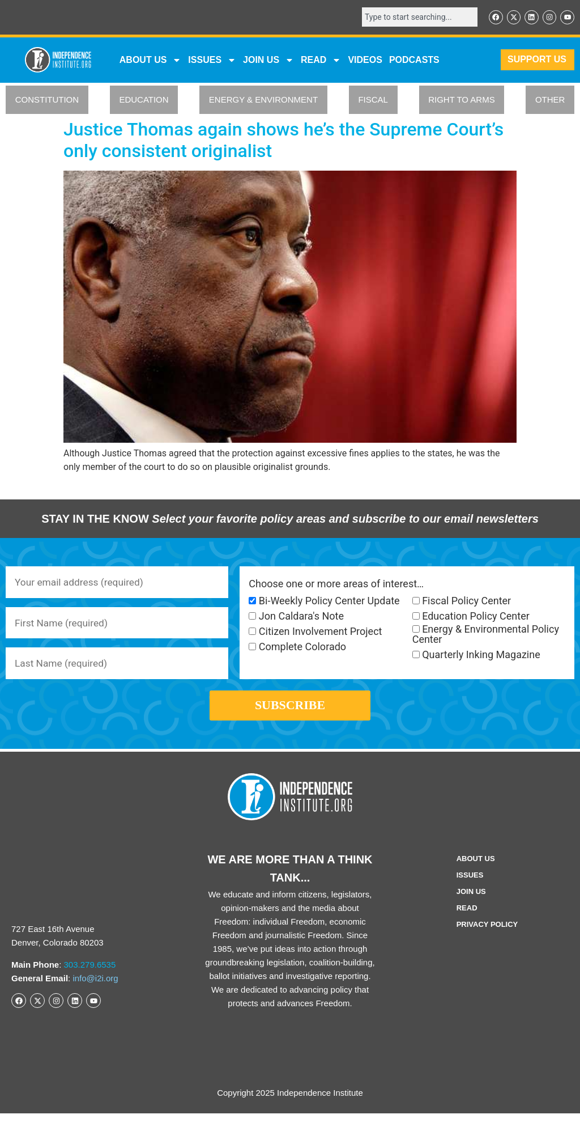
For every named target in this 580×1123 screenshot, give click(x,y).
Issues (212, 60)
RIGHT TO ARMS (461, 100)
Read (467, 917)
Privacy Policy (487, 934)
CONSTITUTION (47, 100)
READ (321, 60)
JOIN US (268, 60)
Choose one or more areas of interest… (336, 584)
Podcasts (414, 60)
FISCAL (373, 100)
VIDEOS (365, 60)
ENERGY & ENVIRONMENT (263, 100)
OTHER (550, 100)
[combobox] (416, 17)
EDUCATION (143, 100)
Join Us (471, 901)
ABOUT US (151, 60)
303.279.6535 (90, 974)
